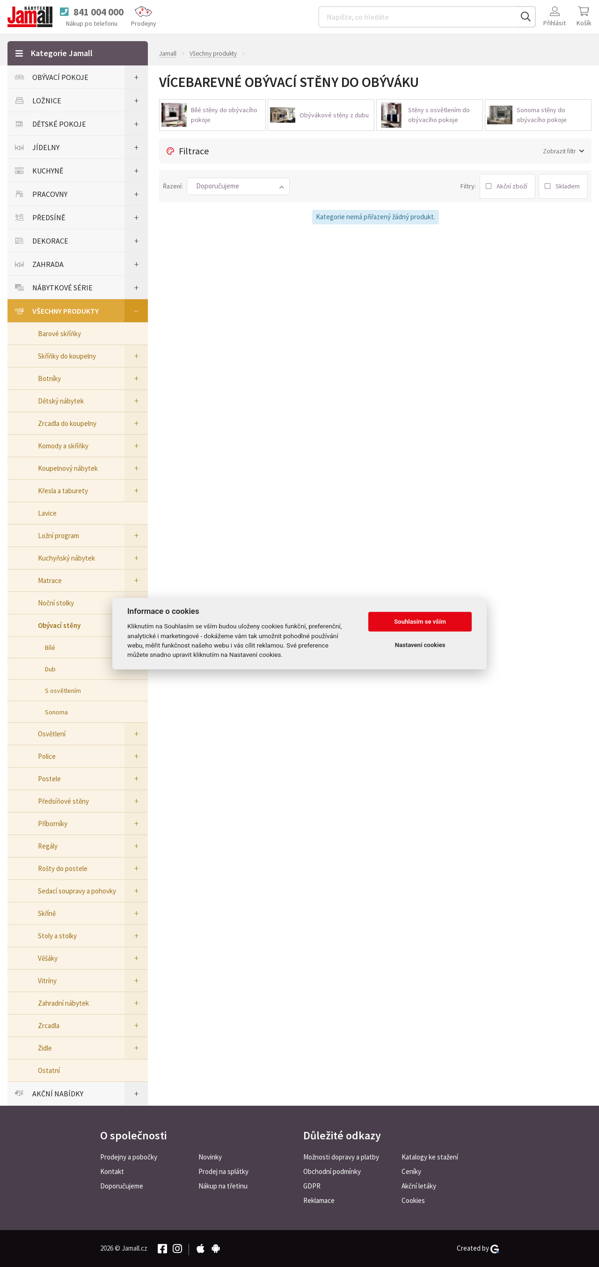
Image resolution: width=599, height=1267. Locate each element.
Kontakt (112, 1171)
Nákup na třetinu (223, 1185)
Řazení (172, 186)
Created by (478, 1248)
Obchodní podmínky (332, 1171)
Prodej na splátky (223, 1171)
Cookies (413, 1200)
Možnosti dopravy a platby (341, 1156)
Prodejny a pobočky (128, 1156)
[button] (238, 186)
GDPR (312, 1185)
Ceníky (411, 1171)
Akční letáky (419, 1185)
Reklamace (319, 1200)
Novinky (210, 1156)
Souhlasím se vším (420, 621)
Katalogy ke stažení (430, 1156)
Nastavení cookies (420, 644)
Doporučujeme (121, 1185)
